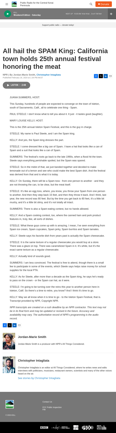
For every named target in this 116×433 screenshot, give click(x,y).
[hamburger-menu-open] (6, 4)
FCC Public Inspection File (52, 408)
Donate (105, 4)
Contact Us (47, 402)
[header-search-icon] (91, 4)
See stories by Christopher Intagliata (39, 378)
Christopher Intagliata (49, 74)
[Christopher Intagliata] (9, 364)
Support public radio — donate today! (58, 25)
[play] (7, 13)
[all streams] (112, 13)
